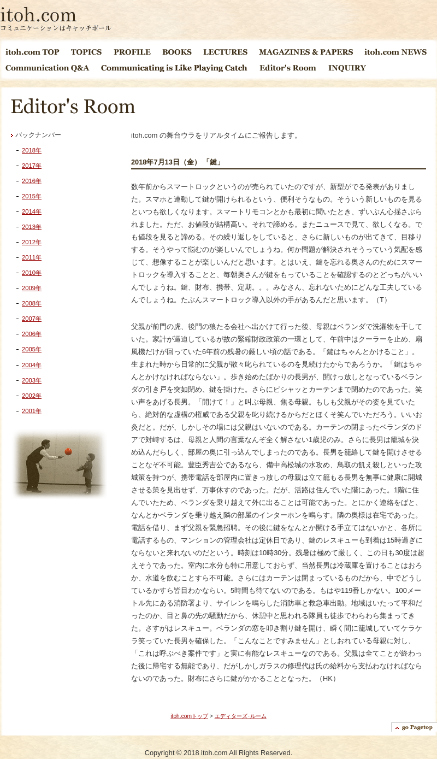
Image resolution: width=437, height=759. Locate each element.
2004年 (32, 365)
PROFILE (132, 52)
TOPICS (87, 52)
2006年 (32, 334)
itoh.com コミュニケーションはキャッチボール (55, 18)
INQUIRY (347, 67)
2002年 (32, 395)
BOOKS (177, 52)
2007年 (32, 318)
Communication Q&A (47, 67)
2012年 (32, 242)
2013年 (32, 226)
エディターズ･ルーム (241, 716)
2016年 (32, 181)
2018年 (32, 150)
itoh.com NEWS (395, 52)
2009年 (32, 288)
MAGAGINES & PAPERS (306, 52)
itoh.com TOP (32, 52)
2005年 (32, 349)
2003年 (32, 380)
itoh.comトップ (189, 716)
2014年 (32, 211)
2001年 (32, 411)
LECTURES (225, 52)
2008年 (32, 303)
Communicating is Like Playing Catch (175, 68)
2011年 (32, 257)
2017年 (32, 165)
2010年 (32, 272)
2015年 (32, 196)
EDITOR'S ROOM (288, 67)
